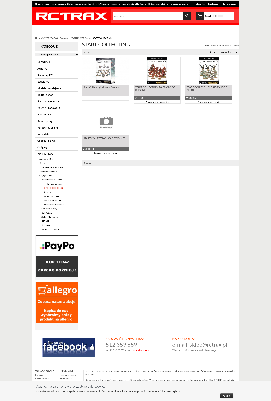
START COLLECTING (53, 188)
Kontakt (161, 30)
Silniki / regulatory (48, 101)
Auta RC (42, 68)
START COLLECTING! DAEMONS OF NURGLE (207, 88)
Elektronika (44, 114)
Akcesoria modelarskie (54, 204)
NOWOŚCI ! (44, 62)
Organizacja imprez (98, 30)
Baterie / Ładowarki (48, 107)
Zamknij (227, 395)
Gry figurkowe (62, 38)
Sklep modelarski (65, 30)
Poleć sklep (199, 4)
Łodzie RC (43, 81)
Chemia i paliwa (46, 140)
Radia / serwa (45, 94)
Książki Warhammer (53, 200)
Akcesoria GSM (46, 159)
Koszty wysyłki (42, 379)
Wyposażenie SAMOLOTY (51, 167)
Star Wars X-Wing (49, 209)
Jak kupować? (66, 379)
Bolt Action (46, 213)
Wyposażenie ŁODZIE (49, 171)
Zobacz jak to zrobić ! (133, 30)
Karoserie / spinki (47, 127)
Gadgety (42, 147)
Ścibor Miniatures (49, 217)
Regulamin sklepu (68, 375)
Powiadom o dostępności (157, 102)
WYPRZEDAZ (48, 38)
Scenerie (47, 192)
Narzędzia (43, 134)
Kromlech (45, 225)
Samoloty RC (45, 75)
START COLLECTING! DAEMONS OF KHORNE (155, 88)
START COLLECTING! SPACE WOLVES (104, 138)
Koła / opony (44, 121)
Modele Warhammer (53, 184)
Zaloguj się (213, 4)
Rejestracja (229, 4)
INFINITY (45, 221)
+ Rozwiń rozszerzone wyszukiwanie (222, 46)
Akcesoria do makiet (50, 229)
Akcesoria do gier (51, 196)
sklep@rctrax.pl (208, 345)
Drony (42, 163)
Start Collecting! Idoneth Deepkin (101, 87)
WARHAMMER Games (81, 38)
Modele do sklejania (49, 88)
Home (38, 38)
